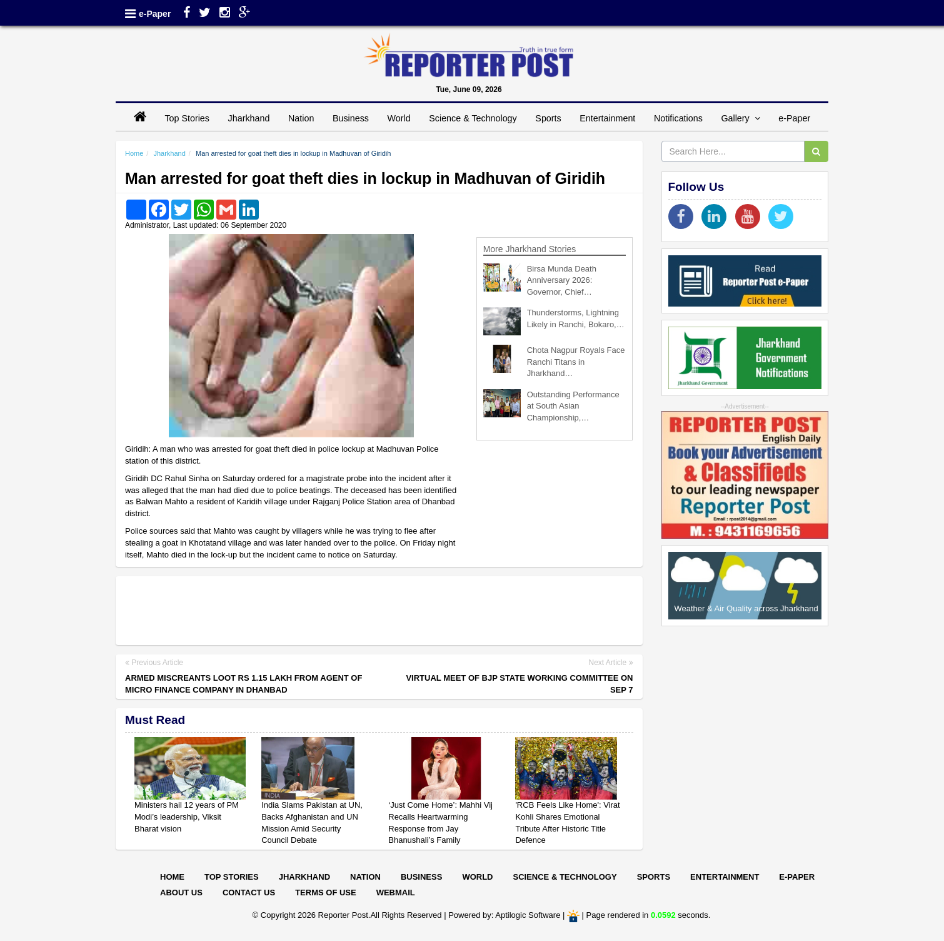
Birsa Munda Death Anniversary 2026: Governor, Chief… (561, 280)
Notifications (678, 118)
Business (351, 118)
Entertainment (607, 118)
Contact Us (249, 892)
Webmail (395, 892)
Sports (548, 118)
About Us (181, 892)
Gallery (740, 118)
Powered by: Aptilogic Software (504, 915)
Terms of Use (325, 892)
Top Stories (186, 118)
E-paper (797, 877)
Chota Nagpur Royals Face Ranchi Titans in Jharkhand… (576, 361)
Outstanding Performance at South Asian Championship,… (573, 406)
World (399, 118)
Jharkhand (249, 118)
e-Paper (155, 14)
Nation (301, 118)
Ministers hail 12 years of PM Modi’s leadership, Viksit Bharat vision (186, 816)
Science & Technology (472, 118)
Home (134, 153)
